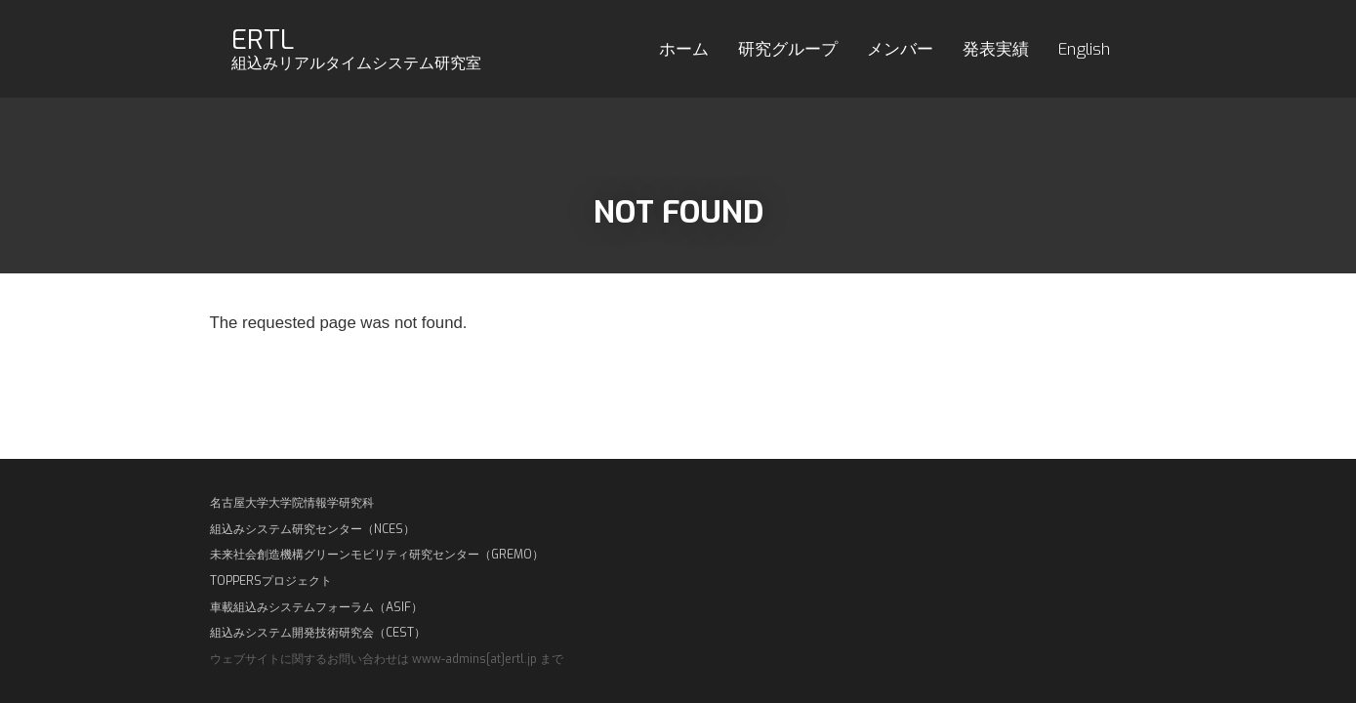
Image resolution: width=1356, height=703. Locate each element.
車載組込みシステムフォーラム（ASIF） (316, 607)
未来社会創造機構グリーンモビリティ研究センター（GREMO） (377, 554)
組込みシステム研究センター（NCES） (312, 529)
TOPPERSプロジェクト (271, 581)
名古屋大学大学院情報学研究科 (292, 503)
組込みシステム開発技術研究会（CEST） (318, 633)
